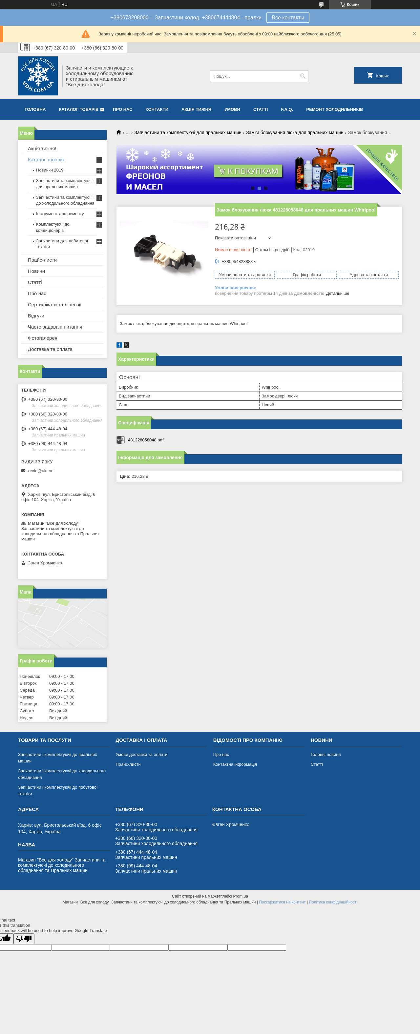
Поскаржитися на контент (282, 902)
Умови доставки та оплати (141, 754)
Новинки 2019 (49, 170)
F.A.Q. (287, 109)
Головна (35, 109)
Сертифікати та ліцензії (54, 304)
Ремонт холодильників (334, 109)
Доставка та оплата (50, 349)
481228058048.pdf (145, 439)
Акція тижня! (42, 148)
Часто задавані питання (55, 327)
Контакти (157, 109)
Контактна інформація (235, 764)
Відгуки (36, 315)
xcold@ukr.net (41, 470)
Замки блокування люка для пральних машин (294, 132)
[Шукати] (302, 76)
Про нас (122, 109)
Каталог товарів (78, 109)
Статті (260, 109)
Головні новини (326, 754)
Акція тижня (196, 109)
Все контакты (288, 17)
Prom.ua (240, 896)
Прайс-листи (42, 260)
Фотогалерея (42, 338)
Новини (36, 271)
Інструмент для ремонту (60, 213)
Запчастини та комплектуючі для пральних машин (188, 132)
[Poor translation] (23, 938)
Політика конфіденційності (333, 902)
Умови (232, 109)
